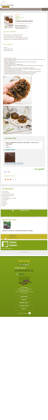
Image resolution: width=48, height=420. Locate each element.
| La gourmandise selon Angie (7, 194)
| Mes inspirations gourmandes (7, 195)
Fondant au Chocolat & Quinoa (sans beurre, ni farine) (17, 230)
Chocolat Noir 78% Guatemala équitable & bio (14, 39)
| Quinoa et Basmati (5, 192)
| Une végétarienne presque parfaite (8, 198)
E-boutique (12, 235)
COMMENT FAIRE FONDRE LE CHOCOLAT (14, 163)
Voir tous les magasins (7, 248)
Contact (24, 308)
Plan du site (24, 299)
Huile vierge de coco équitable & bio (12, 34)
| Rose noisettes (4, 191)
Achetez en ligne (13, 237)
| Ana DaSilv (4, 202)
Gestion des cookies (24, 305)
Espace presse (24, 296)
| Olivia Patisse (4, 203)
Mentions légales (24, 302)
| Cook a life (3, 201)
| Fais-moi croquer (5, 196)
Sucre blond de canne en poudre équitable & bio (14, 37)
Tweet (5, 171)
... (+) (22, 164)
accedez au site (24, 210)
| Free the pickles (5, 199)
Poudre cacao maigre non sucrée (11, 36)
